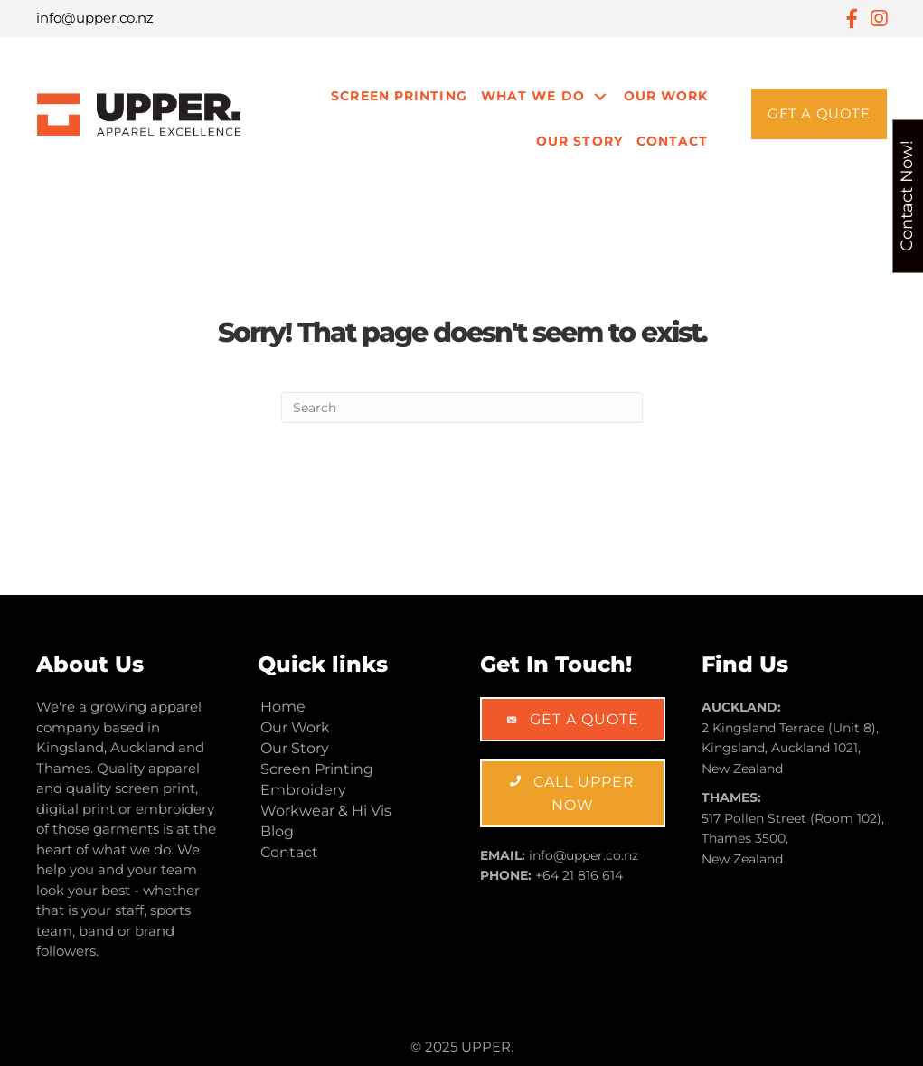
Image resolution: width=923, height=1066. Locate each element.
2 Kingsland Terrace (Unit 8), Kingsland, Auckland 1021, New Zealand (790, 748)
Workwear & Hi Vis (325, 810)
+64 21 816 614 (579, 875)
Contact (672, 141)
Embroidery (303, 789)
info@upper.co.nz (95, 17)
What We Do (533, 96)
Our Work (666, 96)
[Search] (462, 407)
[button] (819, 114)
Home (283, 706)
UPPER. (487, 1046)
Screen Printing (399, 96)
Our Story (579, 141)
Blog (277, 831)
